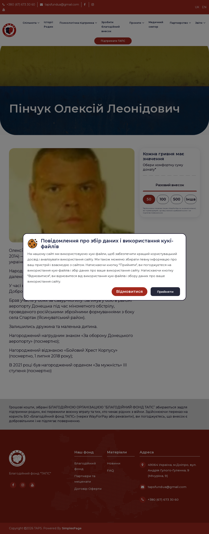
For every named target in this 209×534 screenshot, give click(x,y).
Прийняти (165, 291)
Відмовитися (129, 291)
